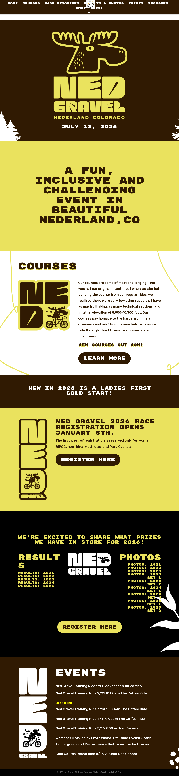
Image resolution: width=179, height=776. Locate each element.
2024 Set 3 (154, 589)
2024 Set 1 (154, 576)
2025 (48, 586)
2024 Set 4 (154, 596)
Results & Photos (104, 3)
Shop (81, 8)
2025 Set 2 (154, 609)
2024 (48, 583)
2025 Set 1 (154, 602)
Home (13, 3)
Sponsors (158, 3)
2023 (48, 579)
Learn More (104, 358)
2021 (48, 573)
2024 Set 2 (154, 582)
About (97, 8)
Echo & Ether (117, 772)
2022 (48, 576)
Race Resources (61, 3)
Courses (31, 3)
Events (135, 3)
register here (88, 459)
